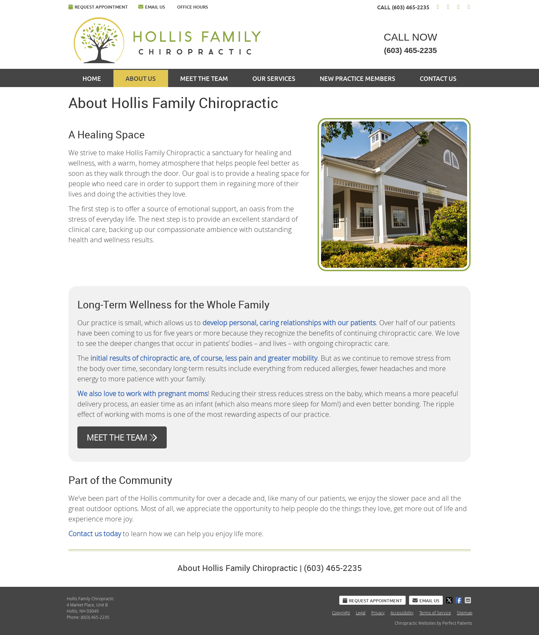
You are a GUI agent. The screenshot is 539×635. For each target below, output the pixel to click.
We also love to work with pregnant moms (142, 393)
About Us (140, 78)
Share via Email (468, 600)
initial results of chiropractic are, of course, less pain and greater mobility (203, 358)
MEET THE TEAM (122, 437)
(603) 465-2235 (410, 7)
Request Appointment (98, 6)
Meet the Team (204, 78)
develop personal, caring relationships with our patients (289, 322)
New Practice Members (357, 78)
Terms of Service (435, 612)
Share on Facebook (459, 600)
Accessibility (402, 612)
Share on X (450, 600)
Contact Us (438, 78)
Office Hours (192, 6)
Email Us (151, 6)
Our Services (273, 78)
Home (91, 78)
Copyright (341, 612)
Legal (360, 612)
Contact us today (94, 533)
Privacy (378, 612)
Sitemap (464, 612)
